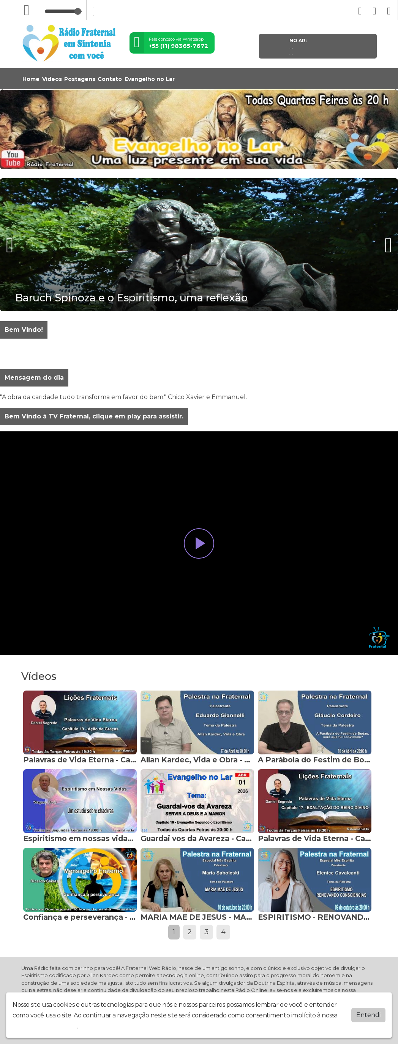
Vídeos (52, 79)
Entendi (368, 1015)
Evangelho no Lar (150, 79)
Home (30, 79)
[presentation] (10, 245)
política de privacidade (45, 1026)
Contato (110, 79)
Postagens (79, 79)
